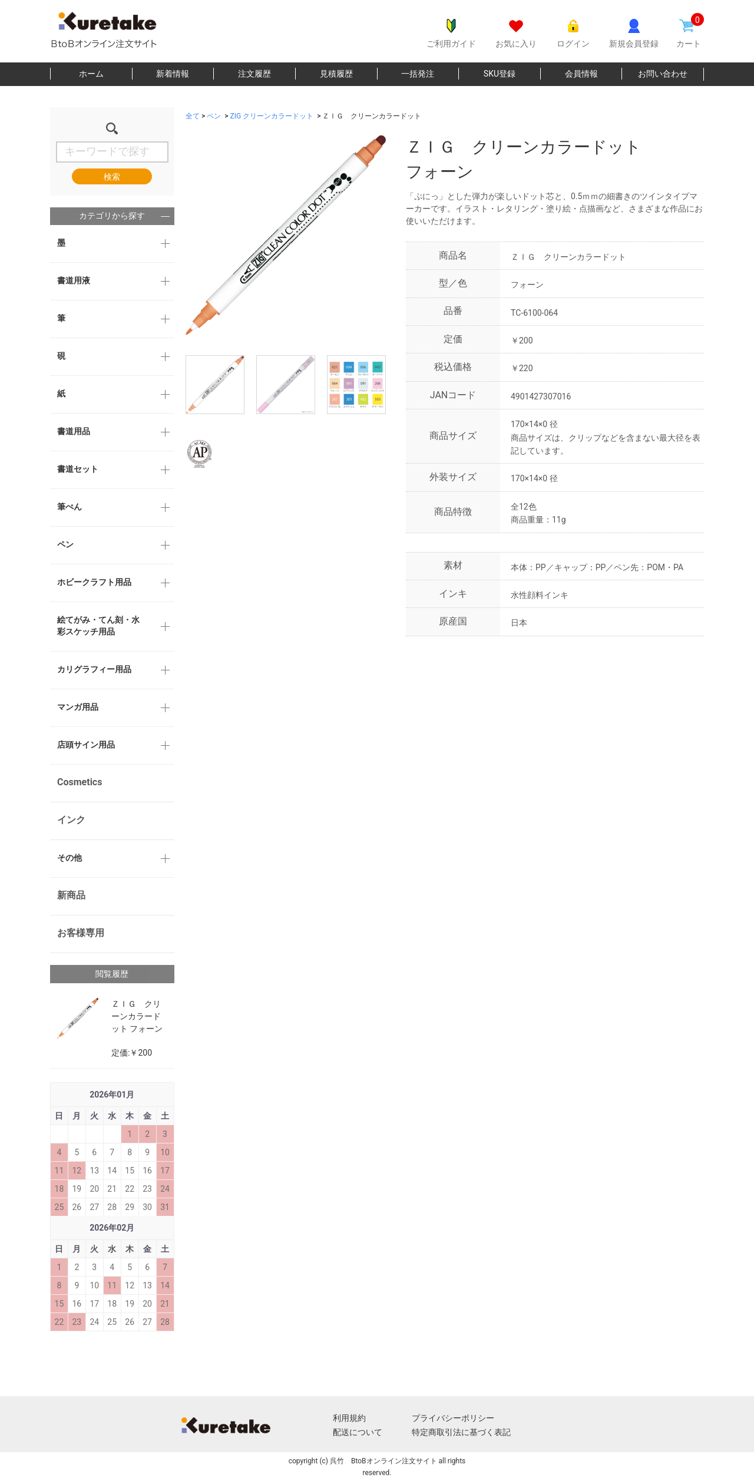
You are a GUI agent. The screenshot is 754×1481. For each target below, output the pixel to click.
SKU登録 (499, 73)
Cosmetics (79, 782)
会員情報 (581, 73)
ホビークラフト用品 (94, 582)
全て (193, 116)
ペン (65, 544)
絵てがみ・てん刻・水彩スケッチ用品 (98, 625)
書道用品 (73, 431)
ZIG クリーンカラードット (272, 116)
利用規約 (349, 1418)
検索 (112, 176)
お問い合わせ (662, 73)
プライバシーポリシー (453, 1418)
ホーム (91, 73)
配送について (357, 1432)
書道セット (77, 469)
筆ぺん (69, 506)
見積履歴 (336, 73)
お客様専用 (80, 932)
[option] (286, 235)
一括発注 (417, 73)
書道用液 (73, 280)
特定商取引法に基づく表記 (461, 1432)
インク (71, 819)
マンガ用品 (77, 707)
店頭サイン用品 (86, 744)
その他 (69, 857)
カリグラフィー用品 (94, 669)
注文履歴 (254, 73)
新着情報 (172, 73)
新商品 (71, 895)
